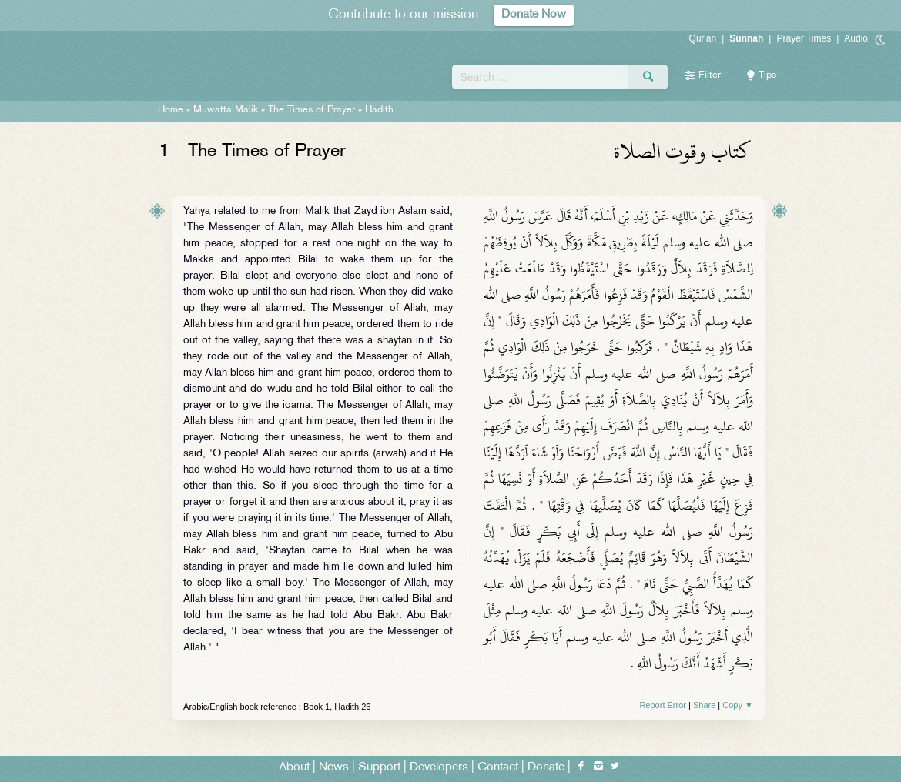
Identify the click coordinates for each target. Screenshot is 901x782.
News (334, 768)
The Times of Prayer (311, 110)
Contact (497, 768)
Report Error (662, 705)
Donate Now (533, 15)
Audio (856, 38)
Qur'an (703, 38)
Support (379, 768)
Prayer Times (803, 38)
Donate (546, 768)
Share (704, 705)
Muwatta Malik (225, 110)
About (294, 768)
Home (170, 110)
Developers (439, 768)
